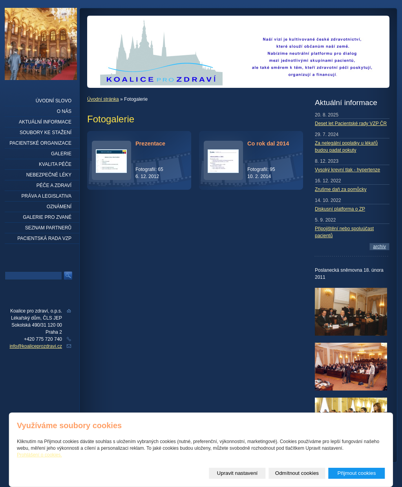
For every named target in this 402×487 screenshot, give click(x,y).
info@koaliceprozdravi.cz (35, 346)
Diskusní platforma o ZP (340, 209)
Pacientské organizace (40, 143)
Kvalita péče (55, 164)
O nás (64, 111)
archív (379, 246)
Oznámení (59, 206)
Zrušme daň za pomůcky (340, 189)
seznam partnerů (48, 228)
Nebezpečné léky (48, 175)
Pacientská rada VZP (44, 238)
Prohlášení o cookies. (39, 455)
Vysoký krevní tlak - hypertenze (347, 170)
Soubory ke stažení (45, 132)
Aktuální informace (45, 122)
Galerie (61, 153)
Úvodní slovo (53, 101)
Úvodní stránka (103, 99)
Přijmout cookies (357, 473)
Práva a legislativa (46, 196)
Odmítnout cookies (297, 473)
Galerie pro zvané (47, 217)
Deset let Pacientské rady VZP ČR (351, 123)
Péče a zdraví (54, 185)
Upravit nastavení (237, 473)
